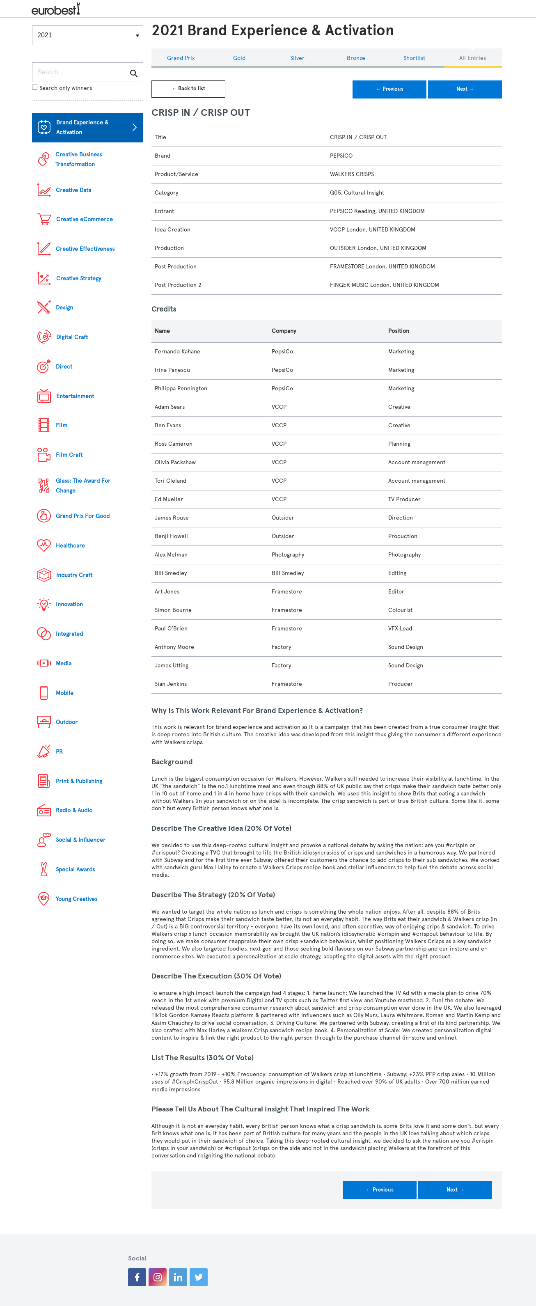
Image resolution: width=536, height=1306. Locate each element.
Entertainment (75, 396)
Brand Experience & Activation (82, 127)
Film (61, 425)
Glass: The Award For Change (83, 485)
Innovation (69, 604)
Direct (64, 366)
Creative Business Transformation (78, 159)
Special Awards (75, 869)
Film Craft (69, 454)
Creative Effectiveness (85, 248)
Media (63, 663)
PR (59, 751)
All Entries (472, 58)
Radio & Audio (74, 810)
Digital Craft (72, 337)
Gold (239, 58)
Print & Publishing (79, 781)
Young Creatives (76, 899)
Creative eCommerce (84, 219)
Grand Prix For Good (83, 516)
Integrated (69, 633)
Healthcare (70, 545)
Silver (297, 58)
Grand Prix (181, 58)
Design (64, 307)
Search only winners (62, 88)
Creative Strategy (78, 278)
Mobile (64, 693)
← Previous (389, 89)
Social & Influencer (80, 839)
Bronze (356, 58)
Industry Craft (74, 575)
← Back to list (188, 88)
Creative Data (73, 190)
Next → (465, 89)
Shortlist (414, 58)
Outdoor (67, 722)
